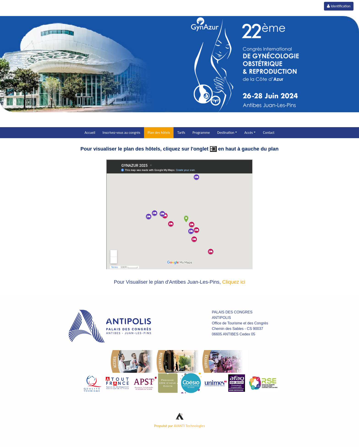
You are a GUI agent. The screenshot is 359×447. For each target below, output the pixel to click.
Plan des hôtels (159, 132)
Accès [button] (248, 132)
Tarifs (181, 132)
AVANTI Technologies (189, 426)
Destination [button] (225, 132)
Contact (268, 132)
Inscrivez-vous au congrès (121, 132)
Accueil (89, 132)
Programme (201, 132)
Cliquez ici (233, 282)
